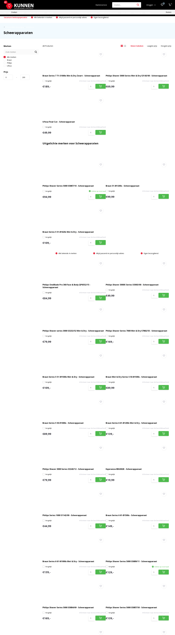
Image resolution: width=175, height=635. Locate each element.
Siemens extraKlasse (12, 607)
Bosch (6, 596)
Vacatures (138, 13)
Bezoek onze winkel (14, 517)
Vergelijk (49, 86)
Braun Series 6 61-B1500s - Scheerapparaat (145, 352)
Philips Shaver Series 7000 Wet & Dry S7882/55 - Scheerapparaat (62, 253)
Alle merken (10, 61)
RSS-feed (103, 625)
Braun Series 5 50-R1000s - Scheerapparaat (57, 303)
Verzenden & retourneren (14, 575)
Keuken (50, 13)
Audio (11, 13)
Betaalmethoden (10, 572)
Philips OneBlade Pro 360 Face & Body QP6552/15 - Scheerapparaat (61, 203)
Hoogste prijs (166, 50)
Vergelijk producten (62, 579)
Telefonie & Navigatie (109, 13)
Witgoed (20, 13)
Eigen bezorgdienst (101, 21)
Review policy (9, 593)
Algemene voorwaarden (13, 579)
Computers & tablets (88, 13)
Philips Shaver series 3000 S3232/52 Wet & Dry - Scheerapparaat (150, 203)
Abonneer (162, 536)
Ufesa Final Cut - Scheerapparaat (149, 79)
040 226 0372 (66, 513)
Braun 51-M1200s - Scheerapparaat (106, 147)
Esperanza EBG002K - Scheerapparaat (55, 352)
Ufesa (8, 70)
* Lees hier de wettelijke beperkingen (131, 541)
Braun (8, 64)
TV (5, 13)
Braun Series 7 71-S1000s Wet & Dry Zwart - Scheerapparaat (62, 79)
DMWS (95, 625)
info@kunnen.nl (67, 517)
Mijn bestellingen (61, 568)
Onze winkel (126, 13)
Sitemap (7, 589)
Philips (8, 67)
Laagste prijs (152, 50)
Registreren (58, 565)
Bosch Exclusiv (9, 603)
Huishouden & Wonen (35, 13)
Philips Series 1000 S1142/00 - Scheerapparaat (103, 352)
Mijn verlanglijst (60, 575)
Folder (148, 13)
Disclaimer (8, 582)
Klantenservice (101, 5)
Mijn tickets (58, 572)
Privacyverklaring (10, 586)
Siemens (7, 600)
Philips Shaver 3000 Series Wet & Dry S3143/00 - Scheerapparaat (106, 79)
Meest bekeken (137, 50)
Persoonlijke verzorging (66, 13)
